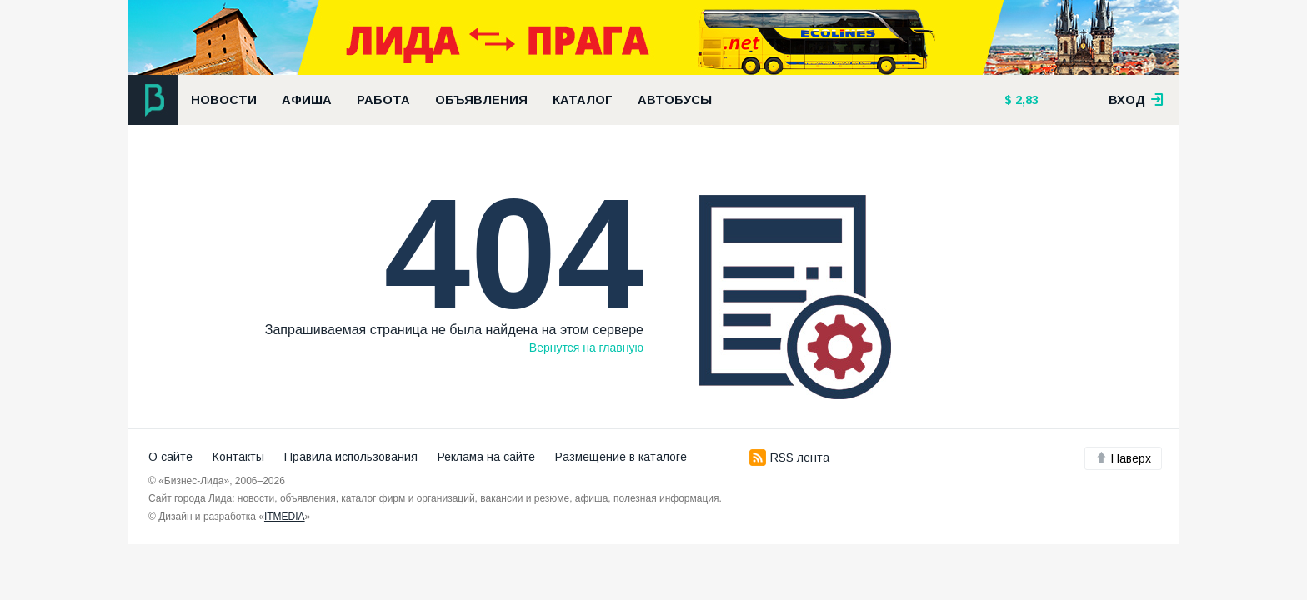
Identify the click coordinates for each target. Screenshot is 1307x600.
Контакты (238, 456)
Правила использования (351, 456)
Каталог (583, 100)
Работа (383, 100)
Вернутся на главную (586, 347)
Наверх (1123, 458)
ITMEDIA (284, 516)
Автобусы (675, 100)
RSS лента (789, 457)
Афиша (307, 100)
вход (1136, 100)
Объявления (481, 100)
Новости (224, 100)
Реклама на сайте (486, 456)
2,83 (1025, 100)
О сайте (170, 456)
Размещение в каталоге (621, 456)
